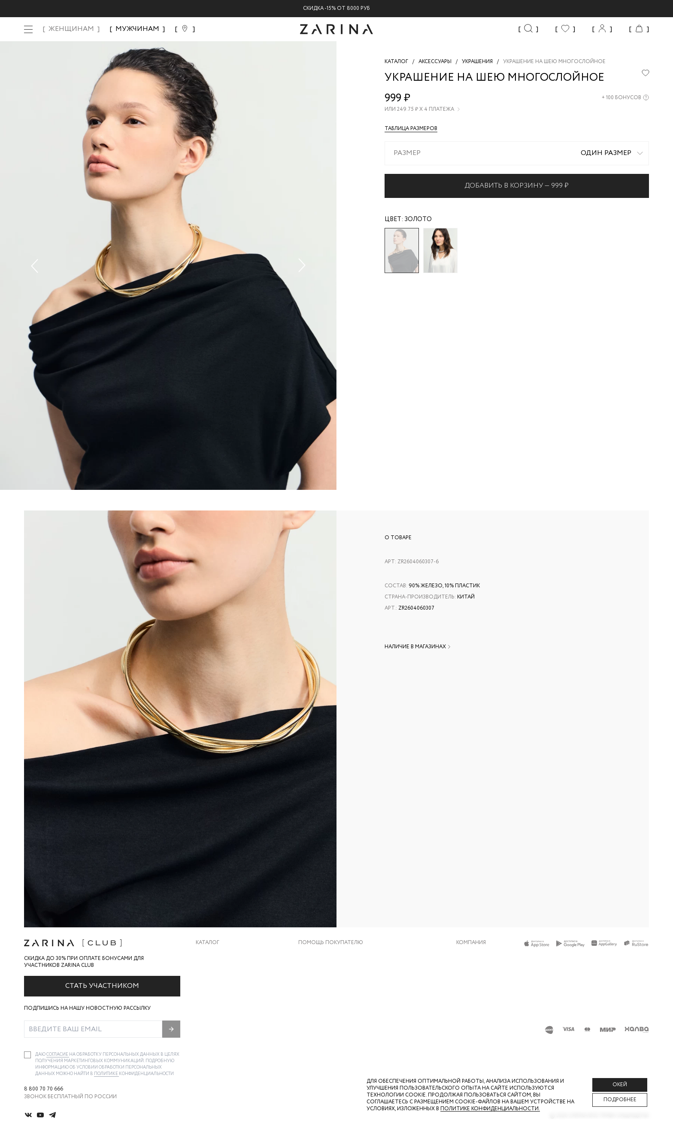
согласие (57, 1054)
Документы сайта (325, 1041)
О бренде (469, 956)
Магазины (470, 1024)
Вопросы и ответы (326, 990)
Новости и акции (482, 1007)
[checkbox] (27, 1054)
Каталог (207, 942)
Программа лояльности (333, 1007)
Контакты (470, 990)
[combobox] (517, 153)
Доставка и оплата (326, 956)
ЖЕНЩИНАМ (71, 29)
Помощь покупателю (330, 942)
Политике (106, 1074)
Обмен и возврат (322, 973)
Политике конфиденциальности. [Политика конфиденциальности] (490, 1108)
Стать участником (102, 986)
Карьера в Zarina (479, 973)
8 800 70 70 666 (43, 1089)
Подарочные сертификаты (337, 1024)
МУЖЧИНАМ (137, 29)
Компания (471, 942)
